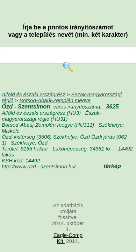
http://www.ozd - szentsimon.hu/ (39, 166)
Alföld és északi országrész (33, 94)
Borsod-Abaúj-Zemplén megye (54, 100)
